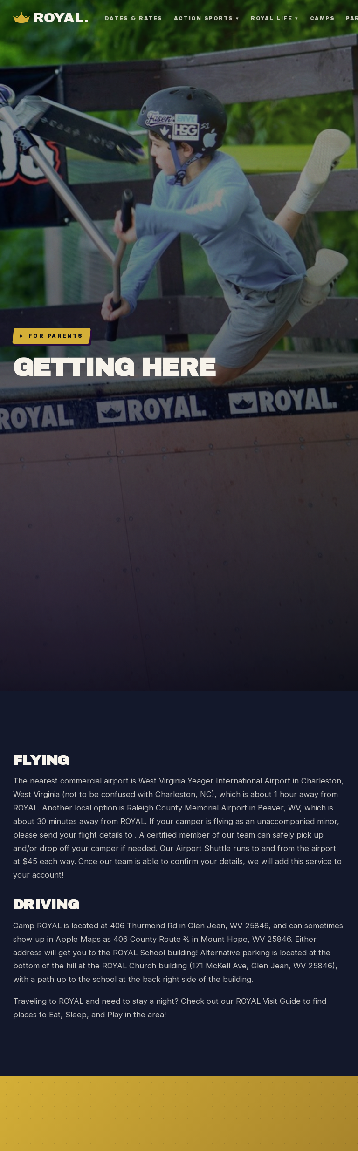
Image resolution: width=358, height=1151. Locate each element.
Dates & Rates (134, 18)
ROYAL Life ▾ (274, 18)
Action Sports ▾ (207, 18)
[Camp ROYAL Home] (51, 18)
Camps (322, 18)
